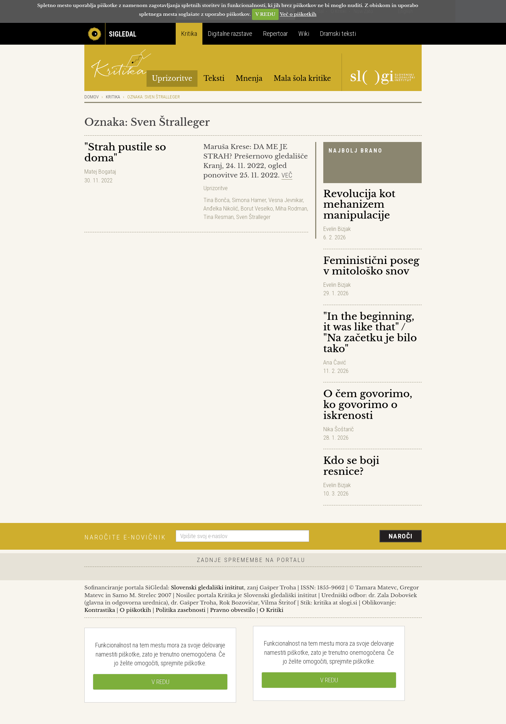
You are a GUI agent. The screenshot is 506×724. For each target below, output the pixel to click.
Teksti (214, 78)
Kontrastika (99, 610)
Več (286, 175)
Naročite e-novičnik (125, 537)
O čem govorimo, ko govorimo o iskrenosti (367, 405)
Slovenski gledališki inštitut (207, 587)
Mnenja (249, 78)
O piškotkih (135, 610)
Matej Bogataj (100, 171)
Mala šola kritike (302, 78)
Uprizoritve (172, 78)
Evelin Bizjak (337, 228)
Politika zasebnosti (181, 610)
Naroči (401, 536)
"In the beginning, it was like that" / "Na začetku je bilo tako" (370, 332)
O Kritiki (272, 610)
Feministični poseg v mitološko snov (371, 266)
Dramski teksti (338, 34)
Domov (91, 96)
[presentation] (369, 536)
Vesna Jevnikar (285, 199)
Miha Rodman (291, 208)
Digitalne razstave (230, 34)
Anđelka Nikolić (220, 208)
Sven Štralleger (253, 216)
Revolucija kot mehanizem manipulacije (359, 205)
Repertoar (275, 34)
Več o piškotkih (298, 14)
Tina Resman (218, 216)
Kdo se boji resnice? (351, 466)
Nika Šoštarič (338, 429)
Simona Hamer (249, 199)
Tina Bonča (216, 199)
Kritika (189, 34)
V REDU (265, 14)
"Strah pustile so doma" (125, 152)
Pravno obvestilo (232, 610)
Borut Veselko (257, 208)
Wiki (303, 34)
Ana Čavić (334, 362)
